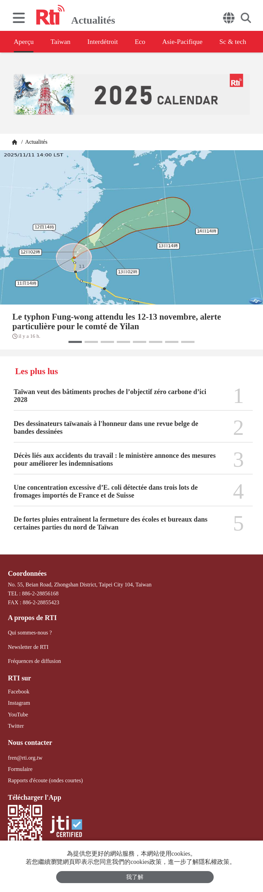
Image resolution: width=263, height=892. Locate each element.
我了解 (135, 877)
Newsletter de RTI (28, 647)
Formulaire (20, 768)
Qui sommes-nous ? (29, 632)
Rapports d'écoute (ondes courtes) (45, 780)
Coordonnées (27, 573)
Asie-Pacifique (184, 41)
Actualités (35, 142)
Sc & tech (235, 41)
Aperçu (24, 41)
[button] (75, 342)
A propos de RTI (32, 617)
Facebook (18, 691)
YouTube (18, 714)
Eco (141, 41)
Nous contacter (30, 742)
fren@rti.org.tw (25, 757)
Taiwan (61, 41)
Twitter (16, 725)
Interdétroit (103, 41)
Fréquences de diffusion (34, 661)
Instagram (19, 702)
